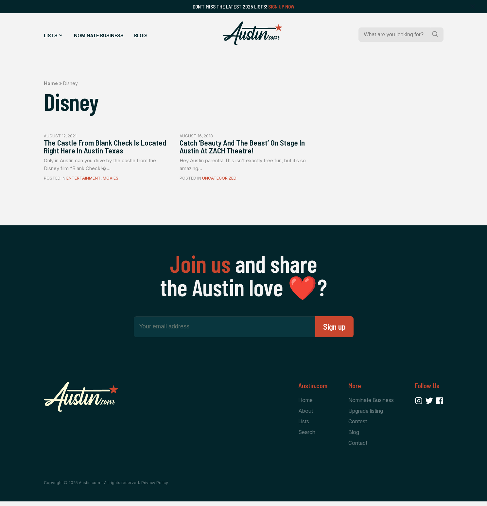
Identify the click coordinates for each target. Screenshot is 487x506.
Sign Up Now (281, 6)
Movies (110, 181)
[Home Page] (252, 33)
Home (51, 83)
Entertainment (83, 181)
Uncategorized (219, 181)
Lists (51, 35)
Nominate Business (99, 35)
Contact (357, 447)
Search (306, 436)
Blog (140, 35)
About (305, 413)
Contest (357, 425)
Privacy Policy (154, 487)
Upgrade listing (365, 413)
